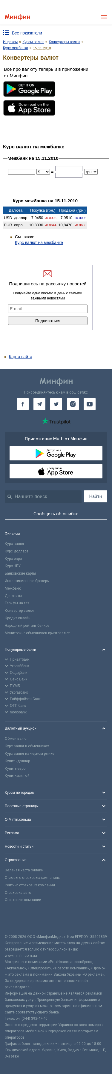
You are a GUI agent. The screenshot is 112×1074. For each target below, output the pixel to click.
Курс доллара (16, 551)
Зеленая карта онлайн (24, 870)
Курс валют (14, 544)
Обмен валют (16, 738)
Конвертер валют (19, 610)
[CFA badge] (18, 922)
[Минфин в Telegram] (39, 404)
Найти (95, 496)
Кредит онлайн (17, 618)
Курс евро (13, 559)
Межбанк (13, 588)
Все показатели (27, 33)
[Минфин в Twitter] (56, 404)
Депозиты (13, 596)
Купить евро (15, 768)
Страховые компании (23, 900)
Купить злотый (17, 776)
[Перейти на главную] (17, 17)
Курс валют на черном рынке (29, 753)
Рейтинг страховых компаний (30, 885)
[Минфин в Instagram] (73, 404)
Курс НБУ (13, 566)
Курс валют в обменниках (27, 746)
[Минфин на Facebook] (23, 404)
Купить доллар (17, 761)
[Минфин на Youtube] (90, 404)
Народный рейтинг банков (27, 625)
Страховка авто (18, 893)
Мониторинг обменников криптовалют (37, 633)
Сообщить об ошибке (56, 513)
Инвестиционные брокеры (27, 581)
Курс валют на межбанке (39, 242)
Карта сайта (20, 356)
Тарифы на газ (17, 603)
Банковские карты (20, 573)
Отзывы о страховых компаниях (32, 878)
